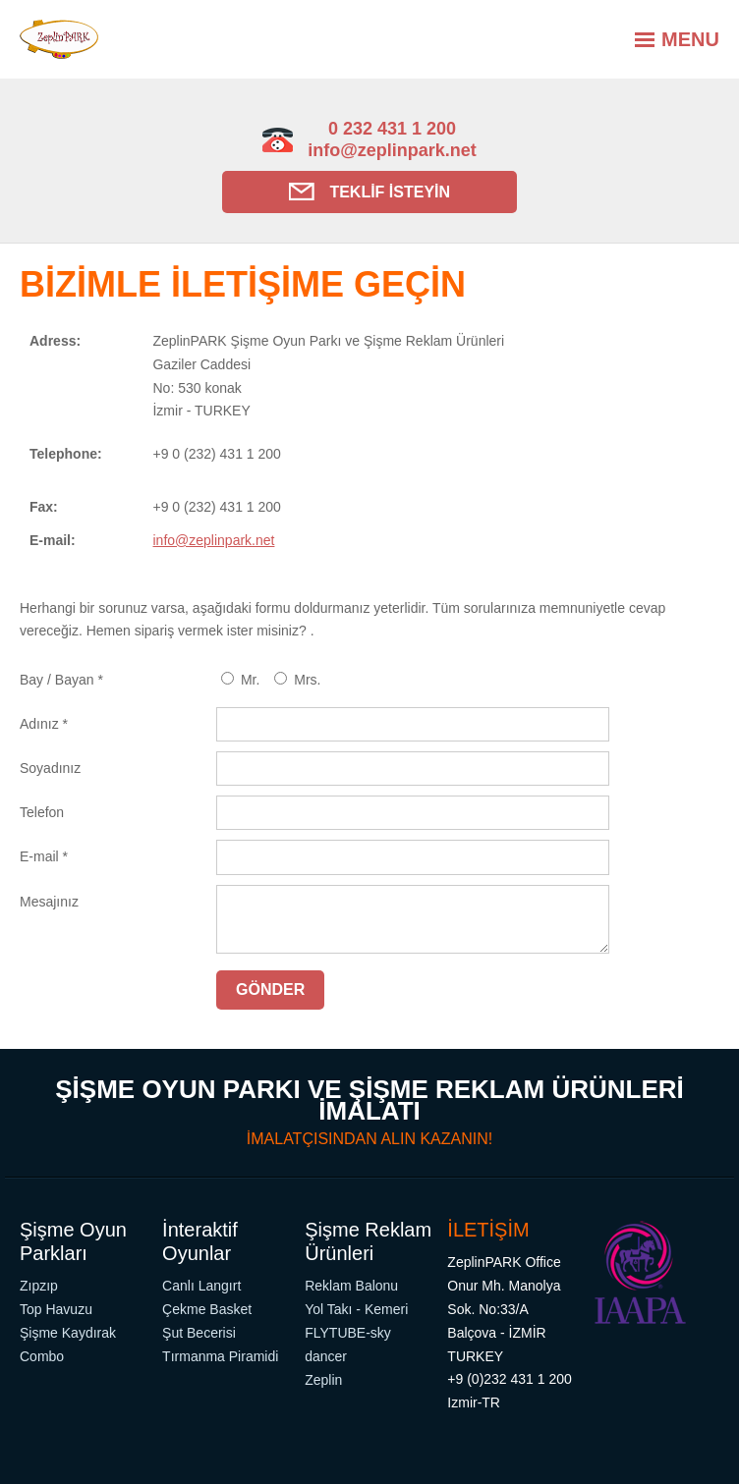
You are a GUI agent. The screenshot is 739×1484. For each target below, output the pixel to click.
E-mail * (44, 856)
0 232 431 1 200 (392, 128)
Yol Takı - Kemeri (356, 1309)
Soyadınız (50, 768)
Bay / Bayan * (61, 679)
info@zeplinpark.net (392, 150)
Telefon (42, 812)
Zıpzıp (39, 1285)
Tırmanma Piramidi (220, 1356)
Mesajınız (49, 901)
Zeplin (323, 1380)
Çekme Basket (207, 1309)
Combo (42, 1356)
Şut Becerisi (199, 1333)
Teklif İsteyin (369, 192)
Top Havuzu (56, 1309)
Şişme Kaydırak (68, 1333)
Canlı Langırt (201, 1285)
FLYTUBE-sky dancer (348, 1344)
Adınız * (44, 724)
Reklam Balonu (351, 1285)
